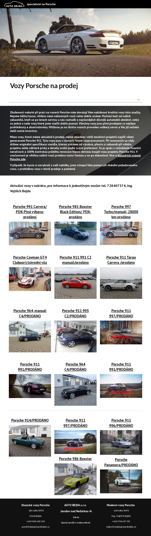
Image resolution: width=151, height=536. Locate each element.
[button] (138, 100)
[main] (75, 85)
